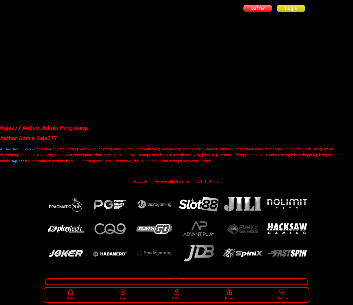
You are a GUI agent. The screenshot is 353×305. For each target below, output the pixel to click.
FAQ (199, 181)
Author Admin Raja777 (20, 149)
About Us (140, 181)
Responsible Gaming (172, 181)
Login (123, 294)
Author (214, 181)
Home (71, 294)
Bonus (229, 294)
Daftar (176, 294)
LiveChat (282, 294)
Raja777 (17, 161)
